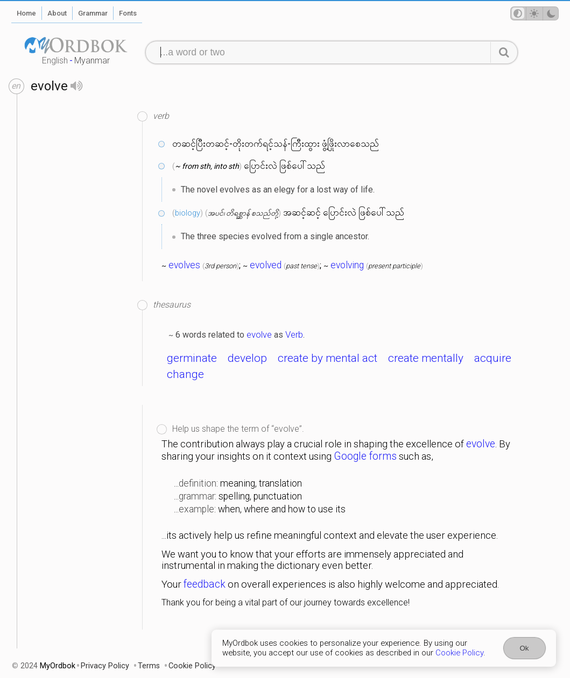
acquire (492, 358)
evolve (259, 334)
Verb (294, 334)
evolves (184, 265)
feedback (205, 584)
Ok (524, 648)
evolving (347, 265)
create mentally (425, 358)
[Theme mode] (534, 13)
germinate (192, 358)
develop (247, 358)
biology (187, 213)
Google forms (365, 456)
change (185, 374)
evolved (266, 265)
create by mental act (327, 358)
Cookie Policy (459, 653)
